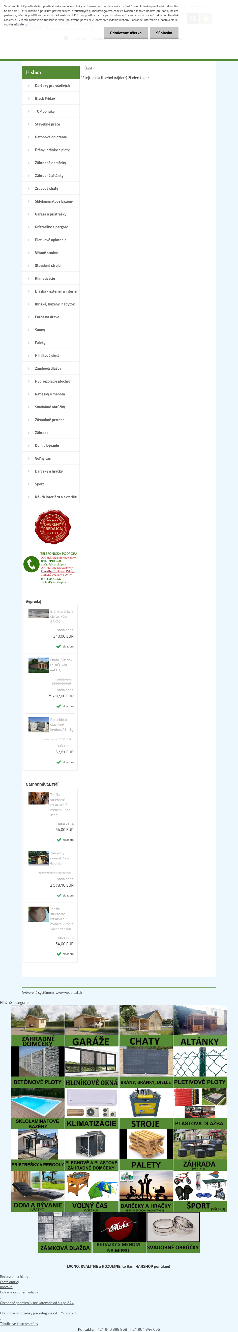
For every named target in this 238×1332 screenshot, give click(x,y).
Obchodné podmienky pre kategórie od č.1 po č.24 (37, 1302)
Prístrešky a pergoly (51, 227)
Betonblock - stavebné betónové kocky (61, 724)
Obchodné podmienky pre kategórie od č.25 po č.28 (38, 1313)
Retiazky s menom (50, 394)
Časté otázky (9, 1281)
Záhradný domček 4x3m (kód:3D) (60, 858)
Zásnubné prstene (50, 420)
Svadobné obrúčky (50, 407)
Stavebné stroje (48, 265)
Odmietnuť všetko (125, 33)
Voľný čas (43, 458)
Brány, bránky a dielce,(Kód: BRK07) (61, 616)
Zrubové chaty (46, 188)
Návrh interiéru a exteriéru (56, 497)
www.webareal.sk (69, 992)
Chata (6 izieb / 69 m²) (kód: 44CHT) (61, 664)
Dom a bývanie (47, 445)
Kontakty (6, 1286)
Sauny (40, 330)
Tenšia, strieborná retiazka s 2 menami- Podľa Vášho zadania (61, 919)
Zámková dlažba (48, 368)
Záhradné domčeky (50, 163)
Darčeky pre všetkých (52, 85)
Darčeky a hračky (49, 471)
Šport (39, 484)
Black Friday (45, 98)
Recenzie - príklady (14, 1276)
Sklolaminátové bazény (54, 201)
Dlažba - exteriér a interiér (56, 291)
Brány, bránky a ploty (52, 150)
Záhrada (41, 433)
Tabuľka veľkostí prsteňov (19, 1323)
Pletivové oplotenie (51, 240)
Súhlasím (164, 33)
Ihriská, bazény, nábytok (55, 304)
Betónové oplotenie (51, 137)
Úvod (88, 68)
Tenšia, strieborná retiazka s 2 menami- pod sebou (60, 804)
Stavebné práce (47, 124)
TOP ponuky (45, 111)
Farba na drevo (47, 317)
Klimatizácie (45, 278)
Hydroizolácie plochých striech (54, 382)
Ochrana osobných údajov (19, 1292)
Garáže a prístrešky (51, 214)
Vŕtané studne (46, 253)
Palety (40, 343)
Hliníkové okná (47, 355)
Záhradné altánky (49, 175)
